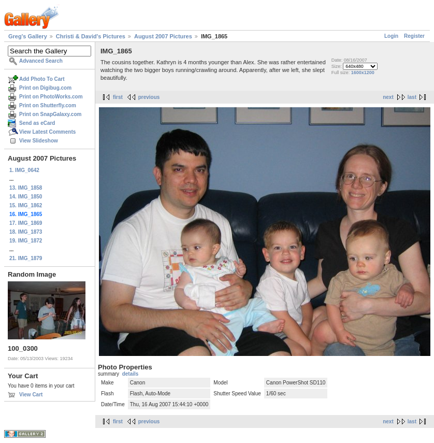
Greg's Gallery (27, 36)
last (412, 97)
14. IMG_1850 (25, 196)
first (118, 97)
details (130, 374)
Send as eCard (37, 123)
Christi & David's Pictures (90, 36)
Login (391, 36)
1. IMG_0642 (24, 170)
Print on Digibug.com (45, 88)
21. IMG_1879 (25, 258)
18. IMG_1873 (25, 232)
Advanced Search (41, 61)
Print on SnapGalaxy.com (50, 114)
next (388, 97)
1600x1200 (362, 72)
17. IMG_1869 (25, 223)
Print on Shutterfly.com (47, 105)
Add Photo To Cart (42, 79)
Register (414, 36)
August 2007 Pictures (163, 36)
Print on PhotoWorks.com (51, 96)
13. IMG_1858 (25, 188)
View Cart (30, 394)
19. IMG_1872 (25, 241)
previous (149, 97)
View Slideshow (38, 141)
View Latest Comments (47, 132)
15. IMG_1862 (25, 205)
